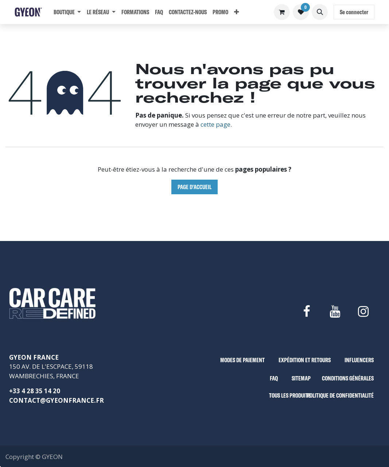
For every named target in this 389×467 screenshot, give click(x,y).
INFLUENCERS (359, 360)
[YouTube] (334, 311)
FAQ (274, 378)
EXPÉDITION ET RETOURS (305, 360)
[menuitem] (67, 12)
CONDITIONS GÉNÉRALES (348, 378)
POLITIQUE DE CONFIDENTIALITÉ (340, 395)
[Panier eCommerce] (282, 12)
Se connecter (354, 12)
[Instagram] (363, 311)
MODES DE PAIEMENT (242, 360)
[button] (320, 12)
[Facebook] (306, 311)
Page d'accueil (194, 187)
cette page (215, 124)
